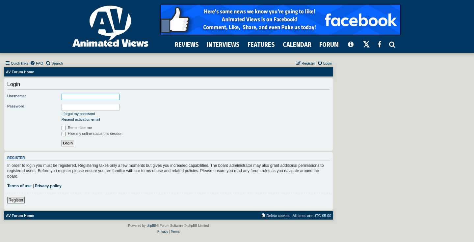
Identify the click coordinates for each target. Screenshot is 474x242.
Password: (16, 106)
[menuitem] (36, 63)
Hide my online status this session (92, 134)
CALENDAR (297, 44)
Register (16, 200)
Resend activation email (81, 119)
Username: (16, 96)
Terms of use (19, 186)
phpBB (151, 225)
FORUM (329, 44)
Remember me (77, 128)
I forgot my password (78, 114)
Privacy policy (48, 186)
